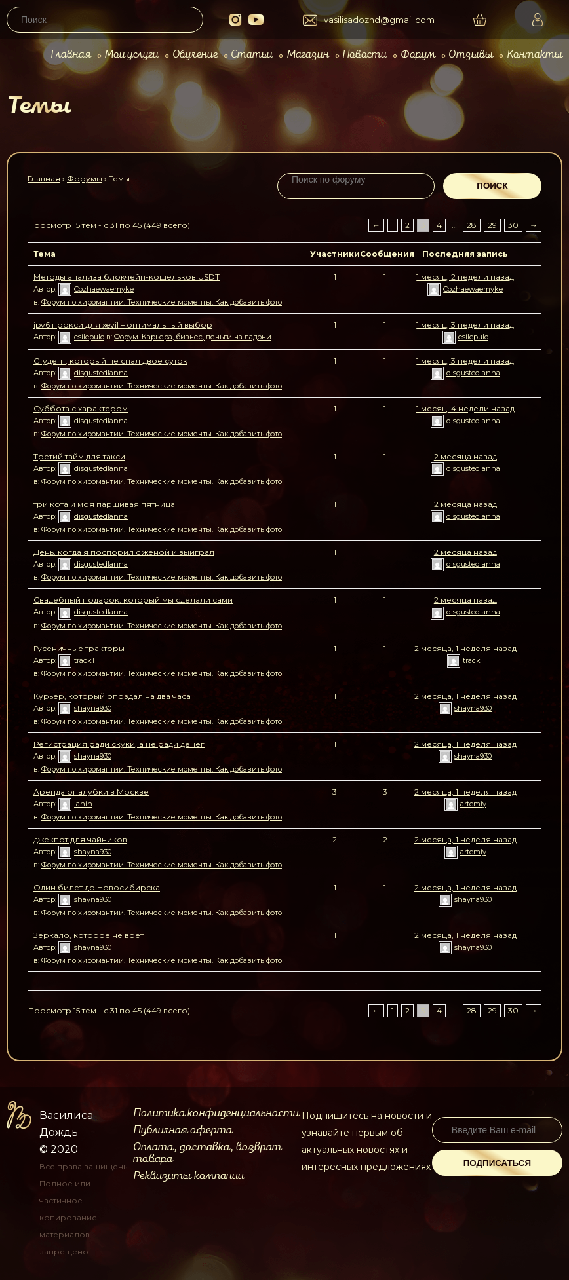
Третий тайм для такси (79, 456)
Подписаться (497, 1163)
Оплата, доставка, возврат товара (207, 1153)
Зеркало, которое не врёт (88, 935)
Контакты (534, 54)
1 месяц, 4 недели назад (465, 408)
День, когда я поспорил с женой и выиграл (123, 552)
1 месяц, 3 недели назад (465, 324)
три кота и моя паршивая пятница (104, 504)
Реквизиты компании (188, 1176)
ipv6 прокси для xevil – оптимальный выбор (122, 324)
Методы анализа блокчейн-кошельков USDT (126, 277)
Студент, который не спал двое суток (110, 361)
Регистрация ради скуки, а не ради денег (119, 744)
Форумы (84, 178)
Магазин (307, 54)
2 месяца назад (465, 456)
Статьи (252, 54)
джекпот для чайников (80, 839)
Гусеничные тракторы (79, 648)
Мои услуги (131, 54)
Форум (418, 54)
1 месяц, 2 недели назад (465, 277)
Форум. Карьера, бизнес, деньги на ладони (192, 336)
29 (492, 225)
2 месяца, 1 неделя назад (465, 648)
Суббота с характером (80, 408)
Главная (70, 54)
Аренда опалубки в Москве (91, 792)
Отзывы (470, 54)
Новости (364, 54)
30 (513, 225)
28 (472, 225)
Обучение (195, 54)
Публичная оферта (182, 1130)
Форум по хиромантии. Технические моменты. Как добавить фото (161, 302)
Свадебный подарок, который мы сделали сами (133, 600)
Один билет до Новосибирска (96, 887)
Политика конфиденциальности (216, 1113)
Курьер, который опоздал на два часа (112, 696)
